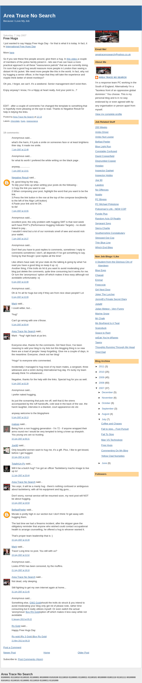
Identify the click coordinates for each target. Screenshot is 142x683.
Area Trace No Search (29, 15)
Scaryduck (100, 328)
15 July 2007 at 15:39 (21, 540)
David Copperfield (104, 156)
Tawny (98, 342)
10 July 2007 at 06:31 (21, 439)
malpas (15, 424)
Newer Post (9, 652)
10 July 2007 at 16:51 (21, 457)
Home (47, 652)
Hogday (99, 165)
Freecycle (100, 284)
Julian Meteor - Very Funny (109, 308)
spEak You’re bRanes (106, 337)
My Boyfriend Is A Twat (107, 323)
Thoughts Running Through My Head (115, 347)
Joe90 (15, 445)
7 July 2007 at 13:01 (20, 171)
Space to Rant (102, 332)
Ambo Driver (102, 132)
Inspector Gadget (104, 170)
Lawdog (99, 185)
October (106, 403)
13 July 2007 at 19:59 (21, 503)
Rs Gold (16, 626)
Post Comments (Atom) (30, 659)
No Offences (102, 189)
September (108, 408)
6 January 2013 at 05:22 (22, 619)
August (106, 414)
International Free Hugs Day (21, 46)
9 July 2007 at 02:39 (20, 384)
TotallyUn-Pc (18, 463)
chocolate (15, 121)
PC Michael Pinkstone (107, 204)
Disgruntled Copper (105, 161)
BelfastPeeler (19, 509)
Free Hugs (106, 445)
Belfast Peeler (102, 141)
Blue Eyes (100, 270)
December (108, 392)
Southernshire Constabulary (110, 233)
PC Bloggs (100, 199)
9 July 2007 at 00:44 (20, 325)
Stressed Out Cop (104, 237)
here (11, 52)
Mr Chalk (100, 318)
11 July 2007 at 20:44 (21, 475)
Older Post (83, 652)
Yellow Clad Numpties (112, 456)
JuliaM (98, 304)
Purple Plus (101, 213)
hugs (23, 121)
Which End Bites (104, 247)
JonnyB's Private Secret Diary (111, 299)
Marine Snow (102, 313)
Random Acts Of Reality (108, 218)
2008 (102, 382)
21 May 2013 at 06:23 (21, 641)
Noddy (98, 194)
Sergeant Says (103, 223)
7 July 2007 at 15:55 (20, 211)
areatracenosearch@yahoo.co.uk (113, 54)
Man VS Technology (111, 439)
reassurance (32, 121)
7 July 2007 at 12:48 (20, 150)
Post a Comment (12, 647)
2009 (102, 377)
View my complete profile (108, 114)
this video (72, 58)
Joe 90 (98, 180)
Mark (14, 303)
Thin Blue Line (103, 242)
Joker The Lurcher (105, 294)
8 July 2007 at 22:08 (20, 282)
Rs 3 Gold (26, 636)
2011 (102, 366)
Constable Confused (106, 151)
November (108, 397)
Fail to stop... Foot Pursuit (115, 429)
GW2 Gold (35, 602)
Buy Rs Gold (40, 636)
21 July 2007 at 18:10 (21, 570)
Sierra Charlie (102, 228)
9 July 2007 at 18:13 (20, 417)
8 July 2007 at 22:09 (20, 297)
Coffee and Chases (111, 423)
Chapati (99, 275)
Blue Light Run (103, 146)
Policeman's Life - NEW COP (110, 209)
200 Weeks (101, 127)
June (105, 463)
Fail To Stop (107, 434)
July (104, 419)
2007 (102, 388)
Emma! (99, 280)
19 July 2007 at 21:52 (21, 555)
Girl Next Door (102, 289)
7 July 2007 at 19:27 (20, 239)
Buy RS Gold (33, 612)
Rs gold (16, 636)
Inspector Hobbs (104, 175)
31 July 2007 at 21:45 (21, 592)
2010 (102, 371)
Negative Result (20, 177)
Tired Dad (100, 352)
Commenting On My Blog (114, 450)
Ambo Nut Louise (104, 136)
